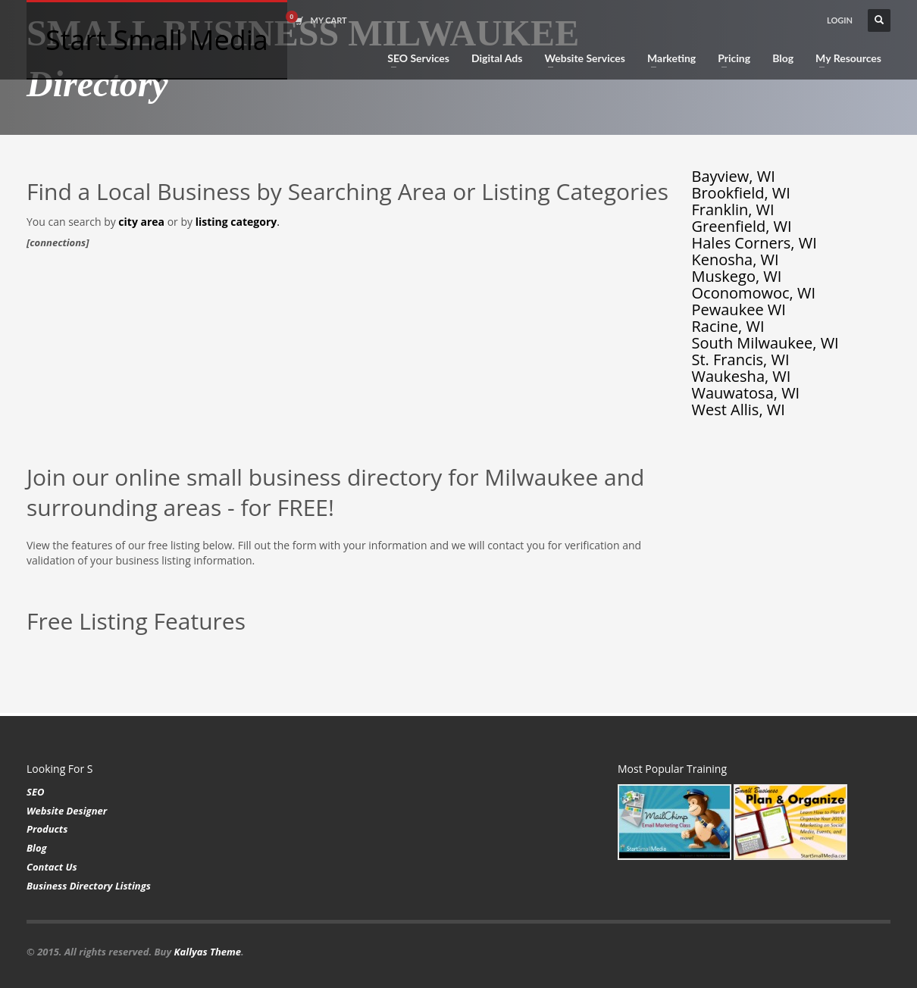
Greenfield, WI (742, 226)
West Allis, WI (738, 409)
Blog (37, 848)
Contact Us (52, 867)
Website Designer (67, 811)
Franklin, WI (733, 209)
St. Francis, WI (741, 359)
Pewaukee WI (739, 309)
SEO (35, 792)
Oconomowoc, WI (754, 293)
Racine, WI (728, 326)
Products (47, 829)
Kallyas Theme (207, 951)
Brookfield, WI (741, 193)
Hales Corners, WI (754, 243)
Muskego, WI (737, 276)
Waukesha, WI (741, 376)
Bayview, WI (733, 176)
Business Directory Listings (89, 886)
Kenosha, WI (735, 259)
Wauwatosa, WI (746, 393)
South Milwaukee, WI (765, 343)
